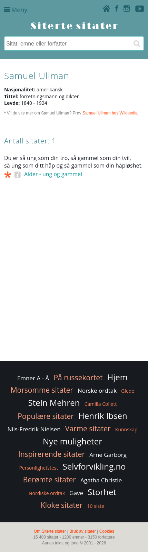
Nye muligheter (72, 441)
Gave (76, 493)
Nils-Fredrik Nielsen (33, 429)
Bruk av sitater (82, 531)
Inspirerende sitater (51, 454)
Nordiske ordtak (47, 493)
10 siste (95, 506)
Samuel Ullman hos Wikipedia (109, 113)
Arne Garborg (108, 455)
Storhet (102, 492)
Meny (15, 10)
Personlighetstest (38, 467)
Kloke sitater (61, 505)
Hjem (117, 377)
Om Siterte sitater (50, 531)
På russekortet (77, 377)
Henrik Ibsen (102, 415)
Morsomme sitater (42, 390)
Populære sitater (46, 416)
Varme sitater (88, 428)
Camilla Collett (101, 404)
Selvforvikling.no (94, 466)
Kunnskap (126, 429)
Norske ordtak (97, 390)
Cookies (106, 531)
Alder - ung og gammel (53, 174)
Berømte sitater (49, 479)
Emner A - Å (33, 378)
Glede (127, 391)
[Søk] (136, 43)
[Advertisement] (74, 283)
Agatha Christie (101, 480)
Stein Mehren (54, 402)
